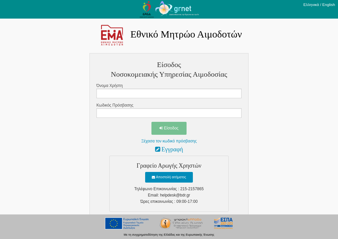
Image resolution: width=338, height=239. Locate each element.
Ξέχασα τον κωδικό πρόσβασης (169, 141)
